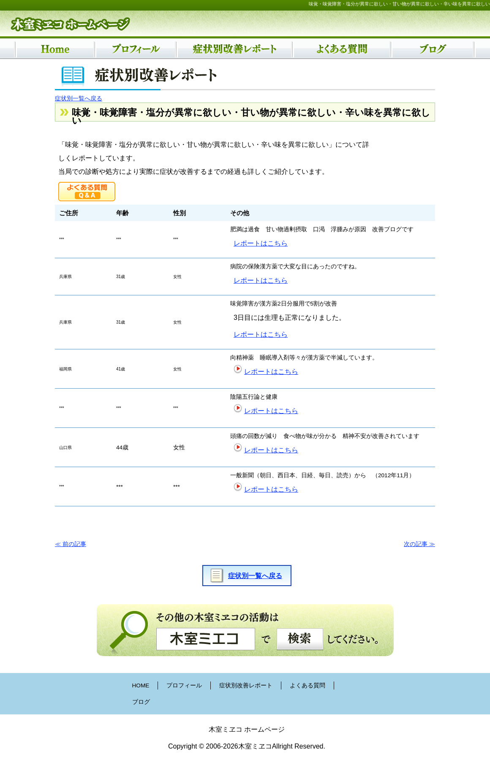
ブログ (141, 702)
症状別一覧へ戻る (78, 98)
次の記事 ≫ (419, 544)
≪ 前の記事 (70, 544)
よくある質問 (307, 685)
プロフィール (184, 685)
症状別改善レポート (245, 685)
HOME (141, 685)
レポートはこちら (261, 243)
